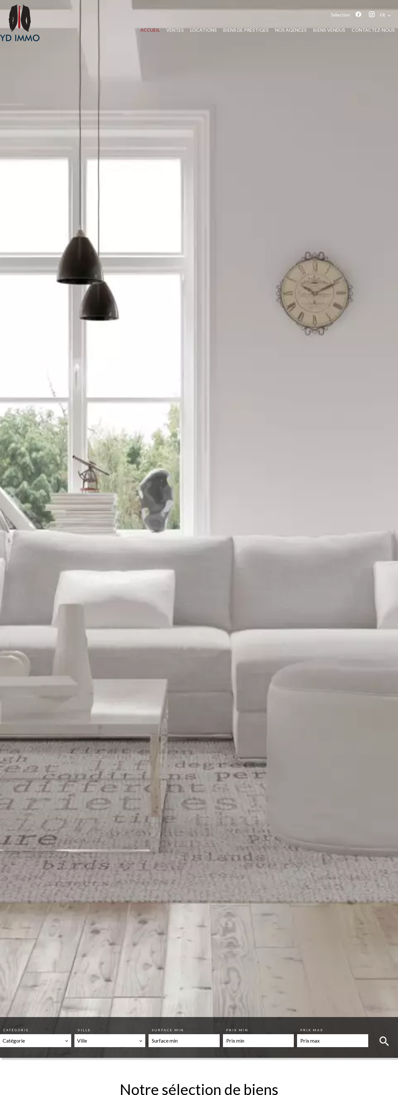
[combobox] (35, 1040)
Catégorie (16, 1030)
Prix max (311, 1030)
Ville (84, 1030)
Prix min (237, 1030)
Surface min (168, 1030)
